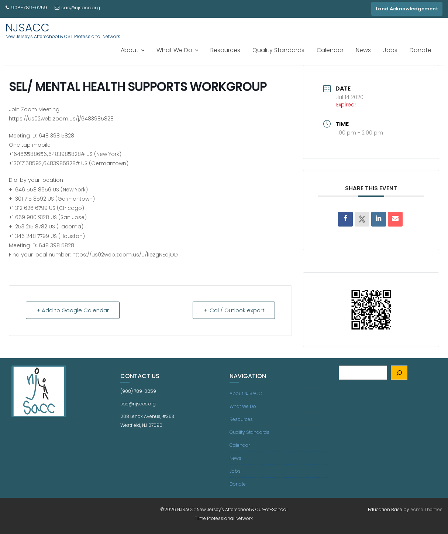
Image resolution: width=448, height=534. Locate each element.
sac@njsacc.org (77, 7)
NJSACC (27, 27)
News (363, 50)
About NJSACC (246, 393)
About (129, 50)
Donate (420, 50)
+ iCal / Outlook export (233, 310)
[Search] (399, 372)
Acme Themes (426, 509)
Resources (225, 50)
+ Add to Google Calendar (73, 310)
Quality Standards (278, 50)
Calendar (330, 50)
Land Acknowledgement (407, 8)
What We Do (174, 50)
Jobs (390, 50)
